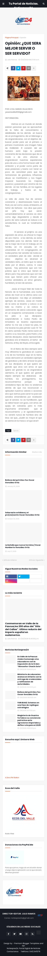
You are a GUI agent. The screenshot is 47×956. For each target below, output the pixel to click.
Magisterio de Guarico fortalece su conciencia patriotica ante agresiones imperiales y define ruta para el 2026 (29, 720)
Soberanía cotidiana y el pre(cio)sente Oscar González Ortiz (22, 513)
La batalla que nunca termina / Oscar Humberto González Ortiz (23, 546)
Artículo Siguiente (36, 560)
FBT (23, 946)
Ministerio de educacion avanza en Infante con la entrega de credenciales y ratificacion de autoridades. (29, 679)
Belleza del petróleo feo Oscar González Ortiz (19, 481)
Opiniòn (23, 37)
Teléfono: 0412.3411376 (30, 951)
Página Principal (11, 37)
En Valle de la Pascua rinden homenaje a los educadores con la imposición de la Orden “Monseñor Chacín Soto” (29, 661)
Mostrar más (37, 452)
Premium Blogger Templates (26, 943)
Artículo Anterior (10, 560)
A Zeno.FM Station (12, 777)
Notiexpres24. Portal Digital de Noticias (23, 948)
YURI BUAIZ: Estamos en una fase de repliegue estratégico (28, 705)
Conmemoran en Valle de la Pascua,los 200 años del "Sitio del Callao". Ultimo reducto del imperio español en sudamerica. (23, 629)
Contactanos (12, 951)
